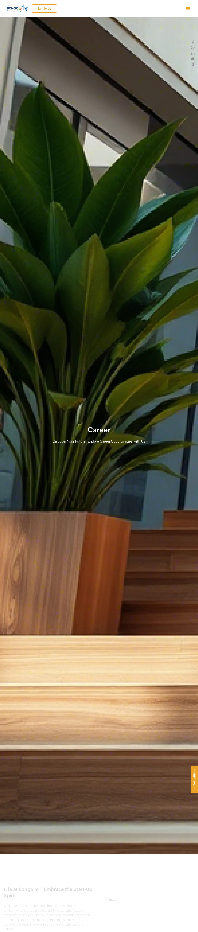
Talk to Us (44, 8)
